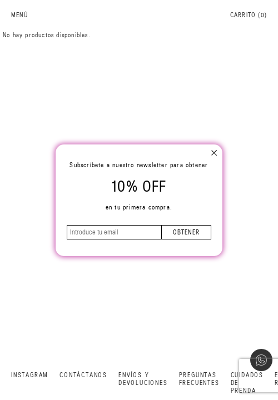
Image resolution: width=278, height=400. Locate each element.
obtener (186, 232)
